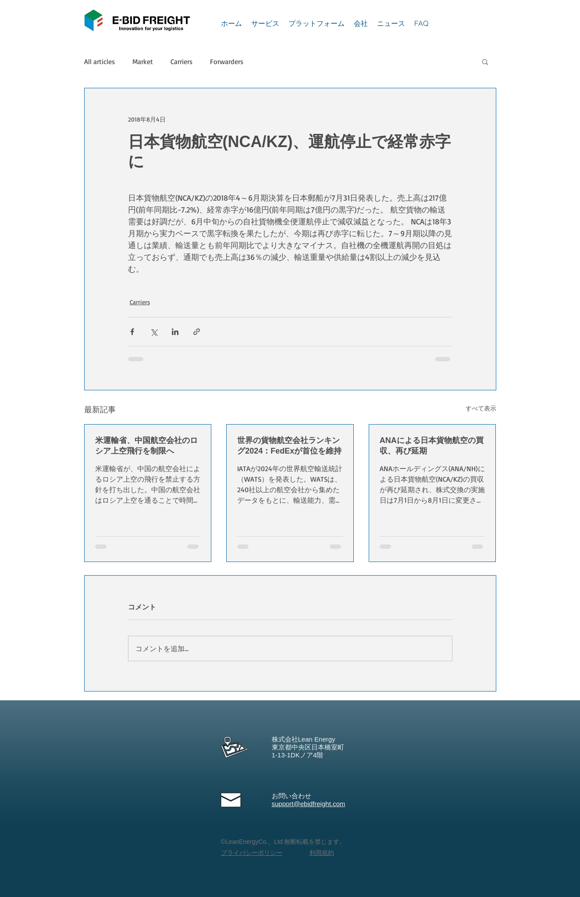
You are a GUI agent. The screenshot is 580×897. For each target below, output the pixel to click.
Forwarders (226, 61)
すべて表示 (481, 408)
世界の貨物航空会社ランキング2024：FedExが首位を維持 (289, 445)
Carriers (181, 61)
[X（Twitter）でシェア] (153, 332)
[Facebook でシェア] (132, 332)
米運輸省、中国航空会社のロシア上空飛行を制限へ (146, 445)
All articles (99, 61)
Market (142, 61)
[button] (485, 61)
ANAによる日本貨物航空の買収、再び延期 (432, 445)
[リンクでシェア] (196, 332)
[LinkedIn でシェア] (175, 332)
